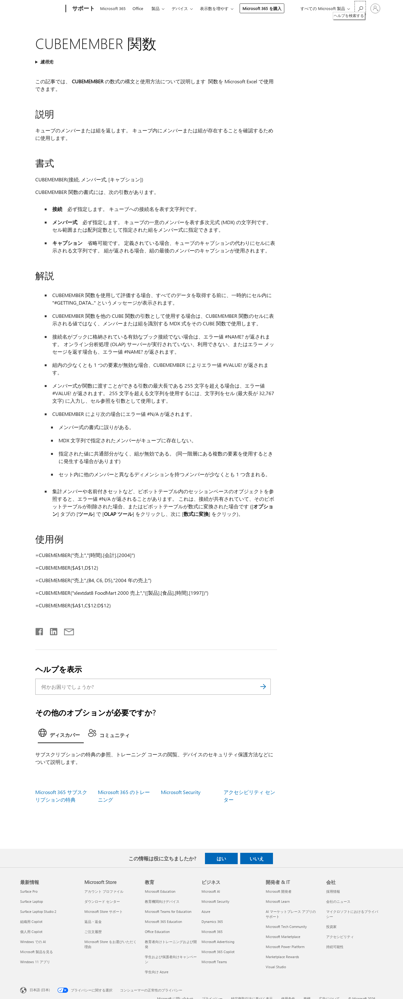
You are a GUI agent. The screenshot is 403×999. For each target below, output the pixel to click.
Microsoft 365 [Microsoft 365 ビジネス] (212, 931)
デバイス (180, 8)
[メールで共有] (66, 630)
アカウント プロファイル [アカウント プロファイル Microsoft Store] (103, 891)
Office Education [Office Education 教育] (157, 931)
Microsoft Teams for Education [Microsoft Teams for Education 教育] (168, 911)
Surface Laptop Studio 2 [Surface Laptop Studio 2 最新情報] (38, 911)
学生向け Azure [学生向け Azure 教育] (156, 971)
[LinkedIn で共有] (51, 630)
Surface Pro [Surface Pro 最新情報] (28, 891)
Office (138, 8)
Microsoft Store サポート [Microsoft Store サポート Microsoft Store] (103, 911)
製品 (155, 8)
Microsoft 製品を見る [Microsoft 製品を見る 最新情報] (36, 951)
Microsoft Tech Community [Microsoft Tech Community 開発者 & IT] (286, 926)
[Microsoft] (41, 8)
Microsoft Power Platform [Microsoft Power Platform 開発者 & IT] (285, 946)
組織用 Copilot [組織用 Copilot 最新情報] (31, 921)
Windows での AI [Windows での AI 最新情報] (33, 941)
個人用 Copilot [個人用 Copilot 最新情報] (31, 931)
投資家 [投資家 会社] (331, 926)
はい (221, 858)
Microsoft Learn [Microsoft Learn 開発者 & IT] (278, 901)
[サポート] (83, 8)
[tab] (61, 734)
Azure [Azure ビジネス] (206, 911)
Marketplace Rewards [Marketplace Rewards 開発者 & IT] (282, 956)
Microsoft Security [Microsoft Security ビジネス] (215, 901)
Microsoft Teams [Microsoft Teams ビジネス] (214, 961)
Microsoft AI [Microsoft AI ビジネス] (211, 891)
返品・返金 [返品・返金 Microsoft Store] (93, 921)
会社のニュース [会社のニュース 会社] (338, 901)
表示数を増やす (214, 8)
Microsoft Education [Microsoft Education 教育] (160, 891)
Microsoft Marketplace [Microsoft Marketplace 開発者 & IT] (283, 936)
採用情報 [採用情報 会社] (333, 891)
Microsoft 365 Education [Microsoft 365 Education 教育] (163, 921)
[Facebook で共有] (39, 630)
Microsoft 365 (113, 8)
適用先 (46, 62)
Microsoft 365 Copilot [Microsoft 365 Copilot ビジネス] (218, 951)
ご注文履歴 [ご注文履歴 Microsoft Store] (93, 931)
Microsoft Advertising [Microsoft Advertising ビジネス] (218, 941)
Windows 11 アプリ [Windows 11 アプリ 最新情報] (35, 961)
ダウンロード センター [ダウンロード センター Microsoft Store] (102, 901)
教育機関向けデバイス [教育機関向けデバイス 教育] (162, 901)
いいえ (257, 858)
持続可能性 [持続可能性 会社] (334, 946)
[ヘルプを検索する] (360, 8)
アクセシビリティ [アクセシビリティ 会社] (340, 936)
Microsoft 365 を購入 (261, 8)
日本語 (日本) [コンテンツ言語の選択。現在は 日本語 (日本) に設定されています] (40, 989)
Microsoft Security (181, 792)
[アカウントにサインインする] (375, 8)
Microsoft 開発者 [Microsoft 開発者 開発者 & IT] (279, 891)
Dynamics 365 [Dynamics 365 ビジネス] (212, 921)
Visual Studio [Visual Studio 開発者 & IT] (276, 966)
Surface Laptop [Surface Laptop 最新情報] (31, 901)
